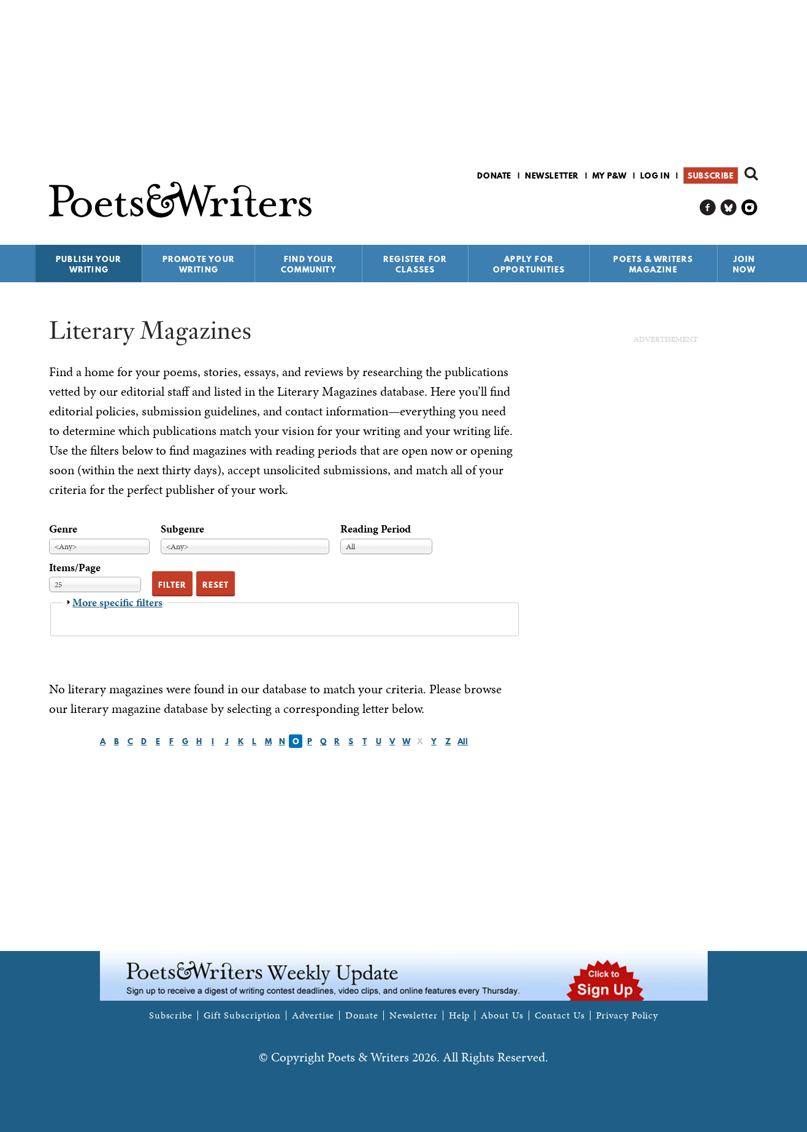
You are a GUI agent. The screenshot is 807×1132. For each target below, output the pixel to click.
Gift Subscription (242, 1015)
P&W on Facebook (708, 207)
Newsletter (552, 175)
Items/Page (75, 567)
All (462, 741)
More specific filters (117, 602)
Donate (494, 175)
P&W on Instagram (749, 207)
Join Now (744, 264)
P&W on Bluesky (729, 207)
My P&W (609, 175)
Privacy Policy (627, 1015)
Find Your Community (309, 264)
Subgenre (182, 528)
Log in (655, 175)
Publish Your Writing (88, 264)
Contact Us (560, 1015)
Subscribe (710, 175)
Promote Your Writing (199, 264)
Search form (751, 173)
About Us (502, 1015)
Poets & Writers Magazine (653, 264)
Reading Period (375, 528)
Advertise (313, 1015)
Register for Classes (415, 264)
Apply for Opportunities (529, 264)
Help (459, 1015)
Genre (63, 528)
